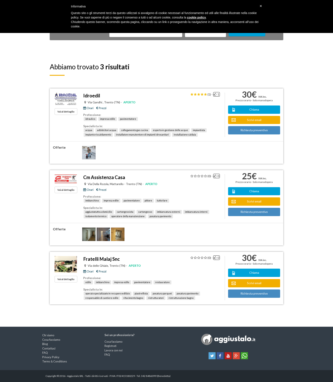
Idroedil (91, 95)
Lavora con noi (113, 350)
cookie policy (196, 17)
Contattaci (48, 348)
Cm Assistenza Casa (104, 177)
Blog (45, 344)
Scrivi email (254, 120)
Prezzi (101, 108)
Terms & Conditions (54, 361)
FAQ (45, 352)
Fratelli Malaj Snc (101, 259)
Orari (88, 108)
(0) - (210, 176)
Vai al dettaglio (66, 111)
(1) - (210, 94)
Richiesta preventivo (254, 130)
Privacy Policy (50, 357)
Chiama (254, 109)
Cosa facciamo (51, 339)
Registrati (110, 346)
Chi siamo (48, 335)
